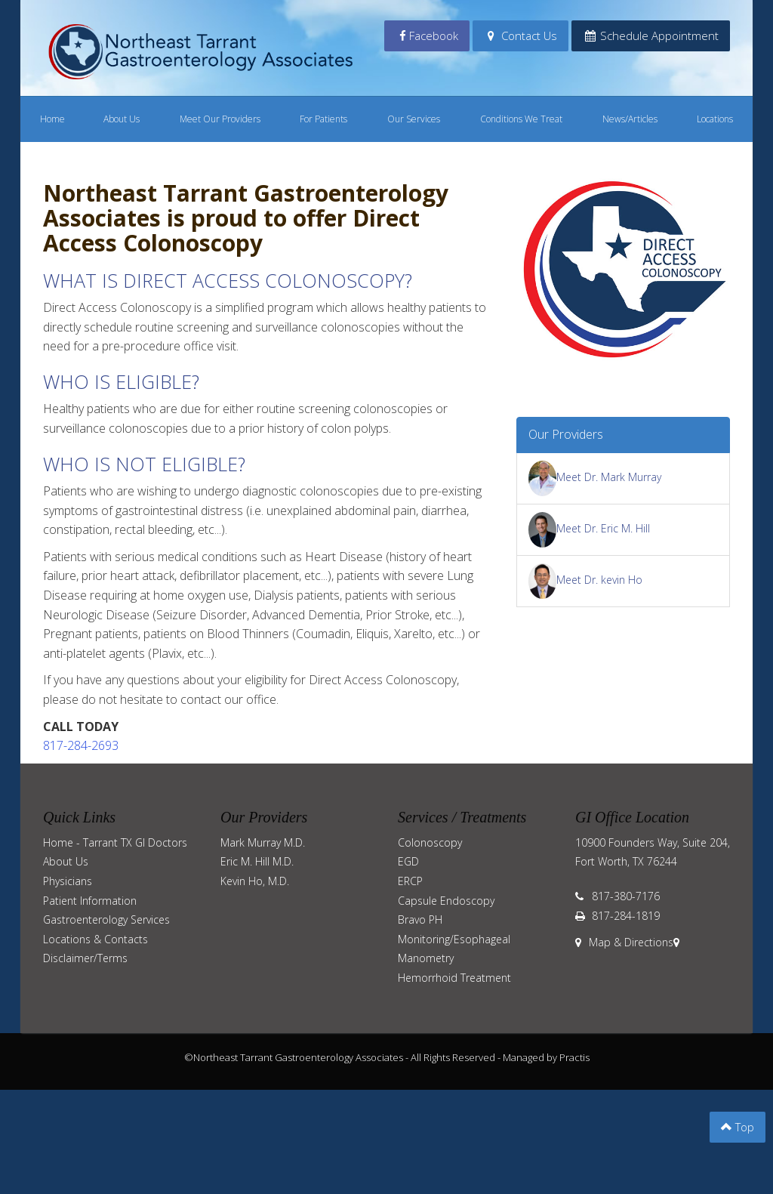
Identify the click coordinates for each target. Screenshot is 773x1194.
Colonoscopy (430, 842)
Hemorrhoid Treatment (454, 977)
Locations (715, 119)
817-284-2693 (81, 745)
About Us (121, 119)
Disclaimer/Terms (85, 958)
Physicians (67, 881)
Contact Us (520, 35)
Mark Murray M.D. (262, 842)
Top (737, 1126)
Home (52, 119)
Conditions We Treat (521, 119)
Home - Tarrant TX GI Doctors (115, 842)
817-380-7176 (626, 896)
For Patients (323, 119)
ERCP (410, 881)
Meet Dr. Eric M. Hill (589, 528)
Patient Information (90, 900)
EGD (408, 861)
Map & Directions (624, 942)
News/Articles (630, 119)
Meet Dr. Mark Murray (595, 477)
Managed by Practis (546, 1057)
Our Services (413, 119)
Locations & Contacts (95, 939)
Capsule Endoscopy (446, 900)
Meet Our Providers (220, 119)
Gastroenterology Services (106, 919)
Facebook (427, 35)
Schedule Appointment (651, 35)
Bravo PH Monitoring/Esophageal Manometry (454, 938)
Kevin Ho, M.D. (254, 881)
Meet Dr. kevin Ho (585, 579)
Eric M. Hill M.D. (257, 861)
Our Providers (565, 434)
